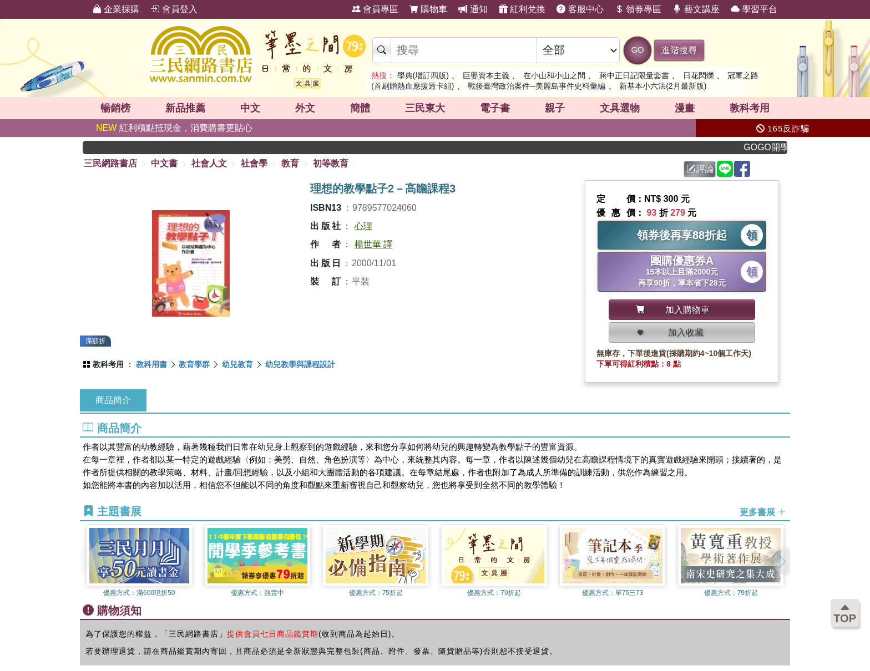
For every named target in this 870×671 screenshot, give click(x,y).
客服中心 (580, 9)
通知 (472, 9)
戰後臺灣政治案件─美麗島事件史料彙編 (536, 86)
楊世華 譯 (373, 244)
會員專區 (375, 9)
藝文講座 (695, 9)
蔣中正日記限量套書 (634, 75)
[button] (781, 561)
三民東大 (425, 108)
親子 (555, 108)
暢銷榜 (115, 108)
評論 (700, 169)
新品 (185, 108)
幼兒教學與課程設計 (300, 364)
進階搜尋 (679, 50)
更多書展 (763, 511)
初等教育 (330, 163)
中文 (250, 108)
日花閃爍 (698, 75)
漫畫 (685, 108)
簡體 (360, 108)
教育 (290, 163)
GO (637, 49)
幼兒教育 (237, 364)
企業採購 (116, 9)
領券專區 (638, 9)
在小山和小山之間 (554, 75)
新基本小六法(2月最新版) (662, 86)
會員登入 (173, 9)
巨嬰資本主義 (486, 75)
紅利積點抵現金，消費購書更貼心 (174, 128)
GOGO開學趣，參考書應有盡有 (775, 147)
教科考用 (750, 108)
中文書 (164, 163)
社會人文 (209, 163)
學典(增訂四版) (423, 75)
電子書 (495, 108)
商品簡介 (113, 400)
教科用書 (151, 364)
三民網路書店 (110, 163)
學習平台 (754, 9)
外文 (305, 108)
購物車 (428, 9)
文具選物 (620, 108)
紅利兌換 (522, 9)
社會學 (254, 163)
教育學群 (194, 364)
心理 (363, 226)
